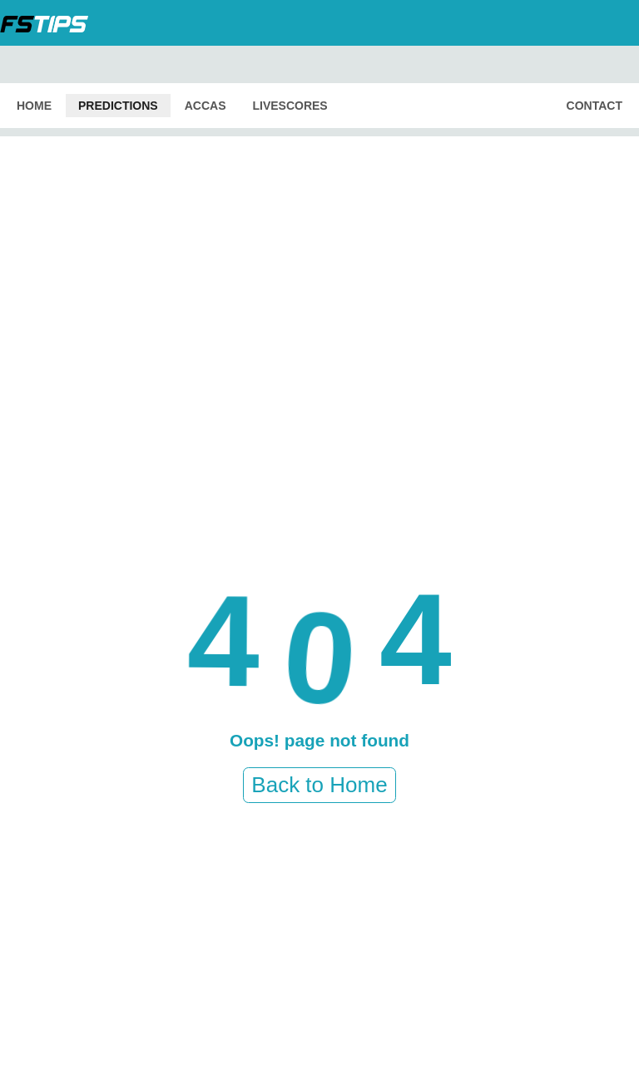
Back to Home (319, 784)
